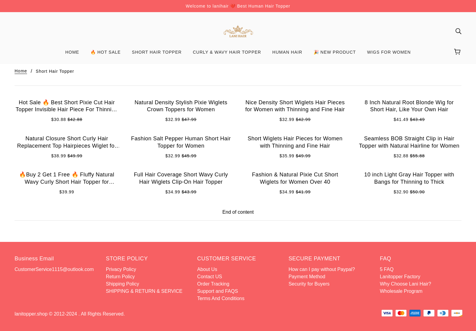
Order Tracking (213, 283)
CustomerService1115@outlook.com (54, 269)
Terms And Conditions (221, 298)
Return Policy (120, 276)
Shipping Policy (122, 283)
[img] (458, 31)
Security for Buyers (308, 283)
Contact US (209, 276)
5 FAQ (386, 269)
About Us (207, 269)
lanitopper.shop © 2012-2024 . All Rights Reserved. (70, 313)
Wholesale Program (401, 291)
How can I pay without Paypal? (321, 269)
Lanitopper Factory (400, 276)
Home (21, 71)
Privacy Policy (121, 269)
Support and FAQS (217, 291)
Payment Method (306, 276)
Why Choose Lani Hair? (405, 283)
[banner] (238, 30)
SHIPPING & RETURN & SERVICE (145, 291)
